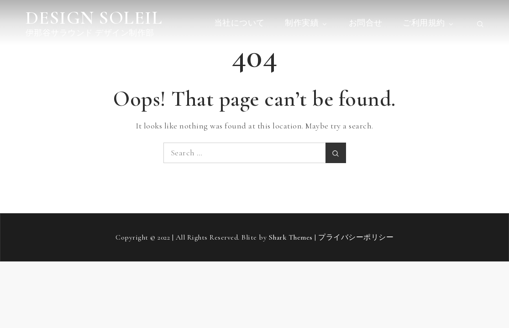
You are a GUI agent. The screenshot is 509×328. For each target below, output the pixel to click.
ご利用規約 (429, 23)
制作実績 (306, 23)
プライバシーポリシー (356, 237)
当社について (239, 23)
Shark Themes (292, 237)
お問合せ (366, 23)
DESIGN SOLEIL (94, 18)
